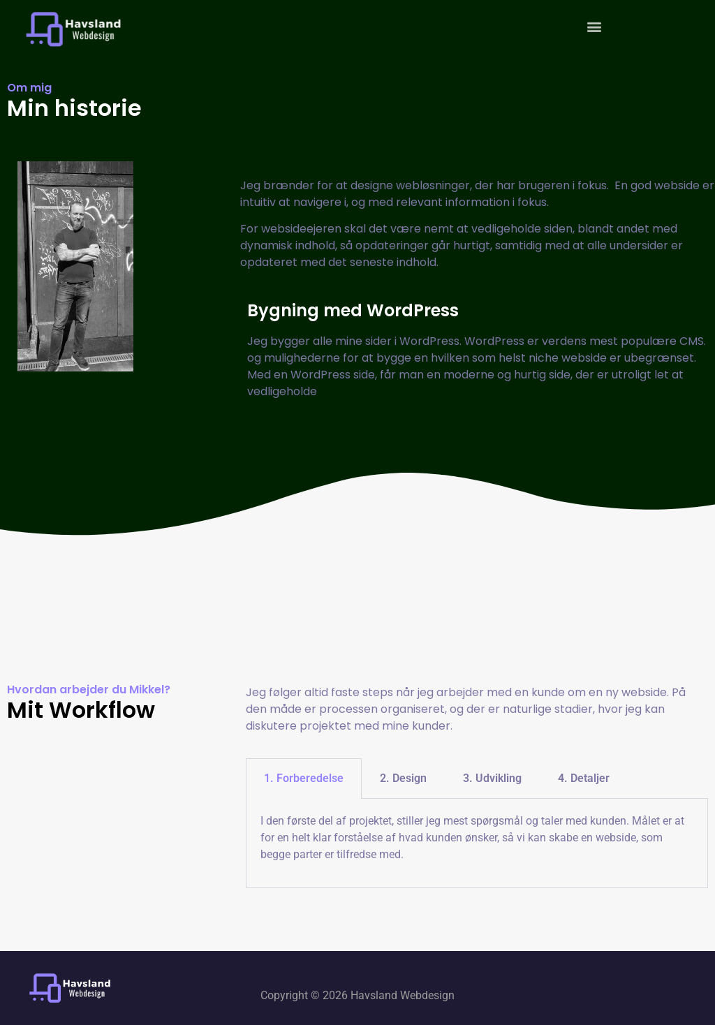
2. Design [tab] (403, 778)
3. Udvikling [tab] (492, 778)
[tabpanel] (477, 843)
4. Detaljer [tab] (584, 778)
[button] (593, 22)
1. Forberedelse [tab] (304, 778)
